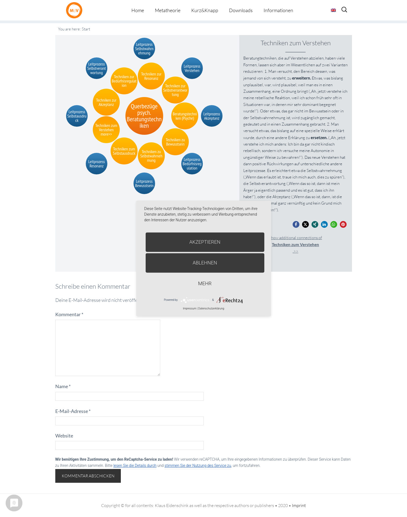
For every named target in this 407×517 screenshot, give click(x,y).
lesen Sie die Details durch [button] (134, 465)
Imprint (299, 505)
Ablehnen (205, 263)
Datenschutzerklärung (211, 308)
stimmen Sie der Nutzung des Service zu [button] (198, 465)
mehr (205, 283)
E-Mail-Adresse (73, 411)
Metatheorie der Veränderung (75, 10)
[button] (296, 224)
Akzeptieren (204, 242)
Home (137, 10)
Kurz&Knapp (204, 10)
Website (64, 436)
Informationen (278, 10)
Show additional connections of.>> (295, 244)
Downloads (241, 10)
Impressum (189, 308)
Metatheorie (167, 10)
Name (63, 386)
